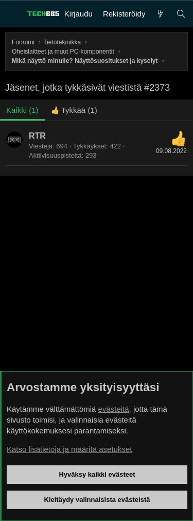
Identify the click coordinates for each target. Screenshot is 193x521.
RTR (37, 135)
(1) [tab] (22, 110)
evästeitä (113, 409)
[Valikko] (13, 14)
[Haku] (181, 14)
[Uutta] (160, 14)
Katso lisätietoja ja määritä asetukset (69, 449)
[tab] (74, 110)
